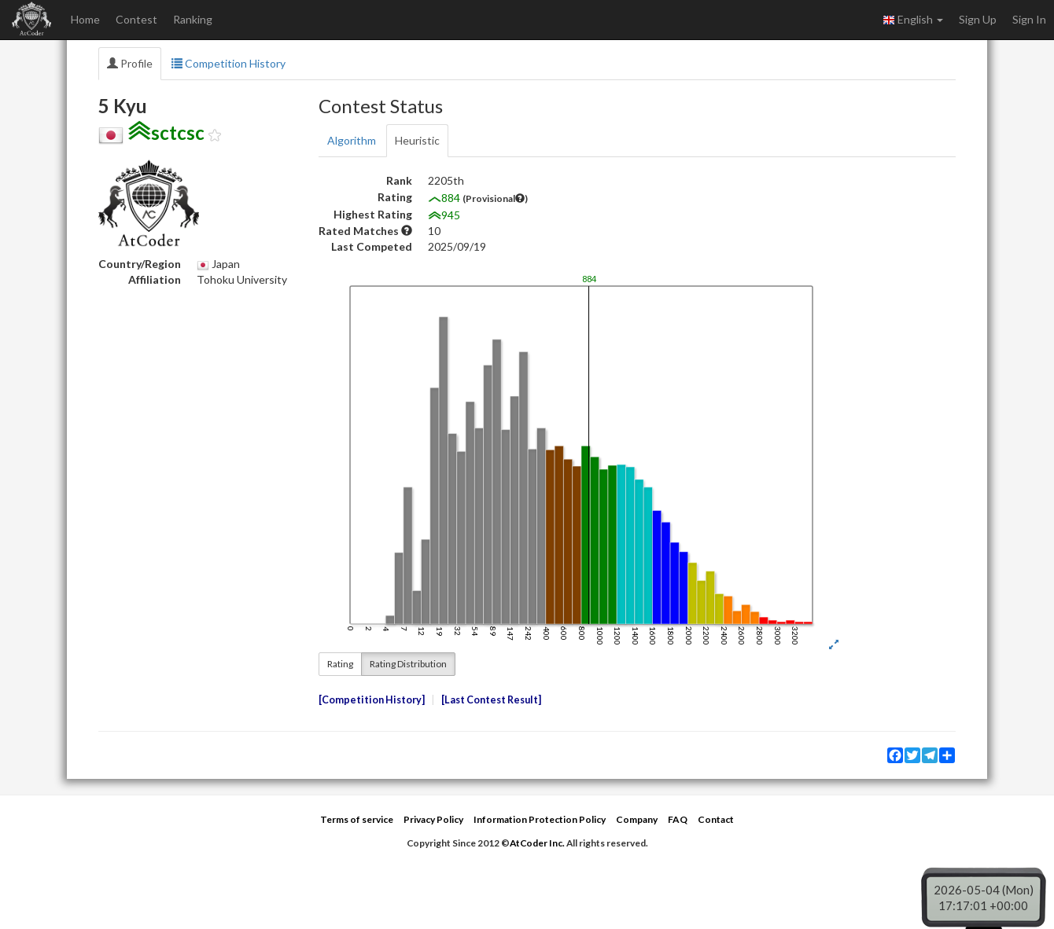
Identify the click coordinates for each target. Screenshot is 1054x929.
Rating (340, 664)
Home (85, 19)
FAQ (677, 819)
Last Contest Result (491, 700)
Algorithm (351, 140)
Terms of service (356, 819)
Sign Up (978, 19)
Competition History (228, 63)
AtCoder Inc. (537, 843)
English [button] (913, 20)
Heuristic (417, 140)
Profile (130, 63)
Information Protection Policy (540, 819)
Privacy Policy (433, 819)
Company (637, 819)
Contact (716, 819)
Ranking (192, 19)
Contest (136, 19)
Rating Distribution (408, 664)
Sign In (1029, 19)
